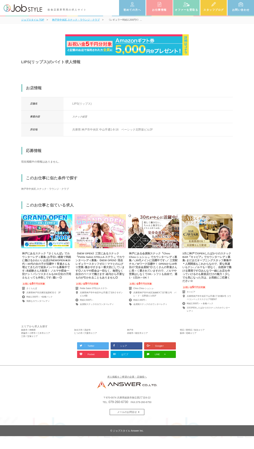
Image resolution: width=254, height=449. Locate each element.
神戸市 (130, 330)
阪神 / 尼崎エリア (188, 333)
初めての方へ (132, 9)
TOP (32, 19)
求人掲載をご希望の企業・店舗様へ (127, 376)
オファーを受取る (186, 9)
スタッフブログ (213, 9)
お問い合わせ (241, 9)
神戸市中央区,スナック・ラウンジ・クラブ (45, 188)
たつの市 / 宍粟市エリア (85, 333)
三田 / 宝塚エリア (29, 336)
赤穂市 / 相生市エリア (137, 333)
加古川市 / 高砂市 (82, 330)
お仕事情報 (159, 9)
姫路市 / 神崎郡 (28, 330)
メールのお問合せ (127, 412)
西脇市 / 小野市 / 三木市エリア (35, 333)
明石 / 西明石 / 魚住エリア (192, 330)
